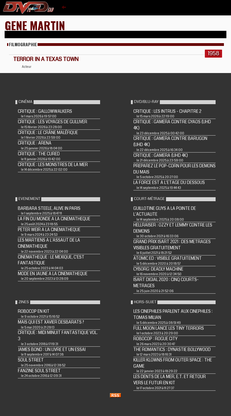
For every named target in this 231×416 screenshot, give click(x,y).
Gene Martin (35, 25)
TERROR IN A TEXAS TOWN (46, 59)
